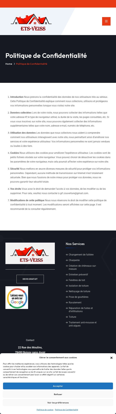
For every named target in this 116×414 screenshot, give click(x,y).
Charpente (74, 260)
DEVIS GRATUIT (30, 279)
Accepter (58, 386)
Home (8, 63)
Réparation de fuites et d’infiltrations (81, 310)
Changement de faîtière (81, 254)
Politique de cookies (45, 410)
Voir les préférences (58, 402)
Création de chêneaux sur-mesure (82, 267)
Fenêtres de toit (77, 280)
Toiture (72, 316)
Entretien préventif (78, 274)
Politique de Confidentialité (66, 410)
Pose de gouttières (78, 296)
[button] (111, 357)
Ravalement (75, 302)
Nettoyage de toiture (79, 291)
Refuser (58, 394)
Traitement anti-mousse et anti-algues (83, 324)
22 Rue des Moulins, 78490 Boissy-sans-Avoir (30, 350)
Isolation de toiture (79, 285)
